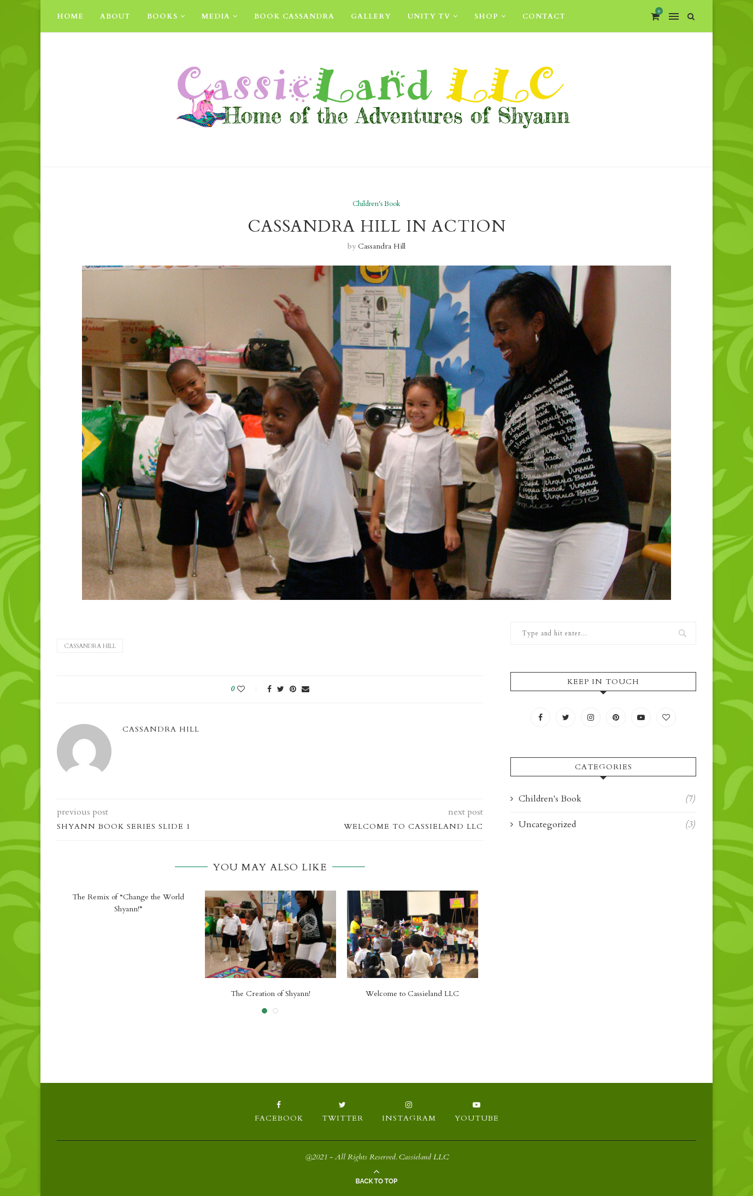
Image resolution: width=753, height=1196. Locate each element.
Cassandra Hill (381, 246)
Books (162, 16)
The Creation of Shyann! (270, 993)
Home (70, 16)
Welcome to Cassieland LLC (412, 993)
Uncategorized (607, 824)
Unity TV (429, 16)
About (115, 16)
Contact (544, 16)
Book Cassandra (294, 16)
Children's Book (376, 204)
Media (216, 16)
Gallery (371, 16)
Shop (486, 16)
